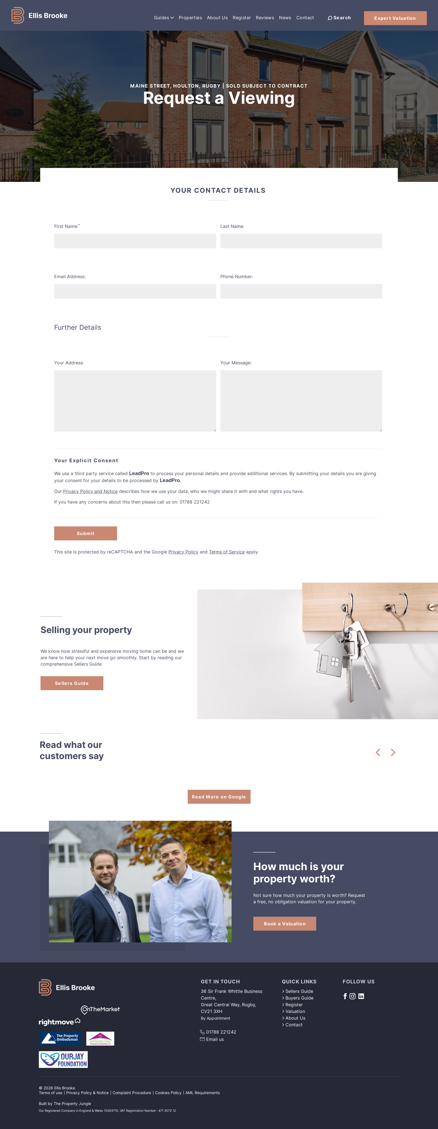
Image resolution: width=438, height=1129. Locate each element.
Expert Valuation (395, 18)
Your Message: (235, 362)
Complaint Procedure (132, 1092)
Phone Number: (236, 276)
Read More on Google (219, 797)
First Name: (67, 226)
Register (242, 17)
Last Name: (232, 226)
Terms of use (50, 1092)
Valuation (293, 1011)
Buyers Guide (297, 998)
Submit (85, 533)
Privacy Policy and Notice (90, 491)
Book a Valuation (285, 923)
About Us (217, 17)
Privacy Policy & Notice (87, 1092)
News (285, 17)
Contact (305, 17)
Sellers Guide (72, 683)
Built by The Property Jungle (65, 1103)
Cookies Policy (168, 1092)
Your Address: (69, 362)
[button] (378, 752)
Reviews (265, 17)
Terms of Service (227, 552)
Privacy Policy (183, 552)
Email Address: (69, 276)
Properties (190, 17)
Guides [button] (164, 17)
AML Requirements (202, 1092)
